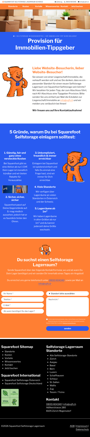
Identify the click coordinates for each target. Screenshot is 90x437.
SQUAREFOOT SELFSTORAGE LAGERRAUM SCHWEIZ (22, 2)
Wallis (53, 385)
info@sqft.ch (83, 2)
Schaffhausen (57, 375)
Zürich (53, 358)
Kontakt (64, 6)
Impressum (82, 426)
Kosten (25, 6)
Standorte (13, 6)
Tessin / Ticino (57, 392)
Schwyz (54, 378)
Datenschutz (82, 429)
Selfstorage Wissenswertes (30, 36)
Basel (52, 365)
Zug (52, 389)
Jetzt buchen (77, 6)
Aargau (53, 362)
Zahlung (58, 2)
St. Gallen (54, 382)
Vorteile (38, 6)
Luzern (53, 372)
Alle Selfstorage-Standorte (63, 355)
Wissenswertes (52, 6)
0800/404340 (70, 2)
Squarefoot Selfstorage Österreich (22, 380)
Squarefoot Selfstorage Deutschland (23, 383)
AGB (72, 426)
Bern (52, 369)
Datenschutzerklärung (69, 323)
